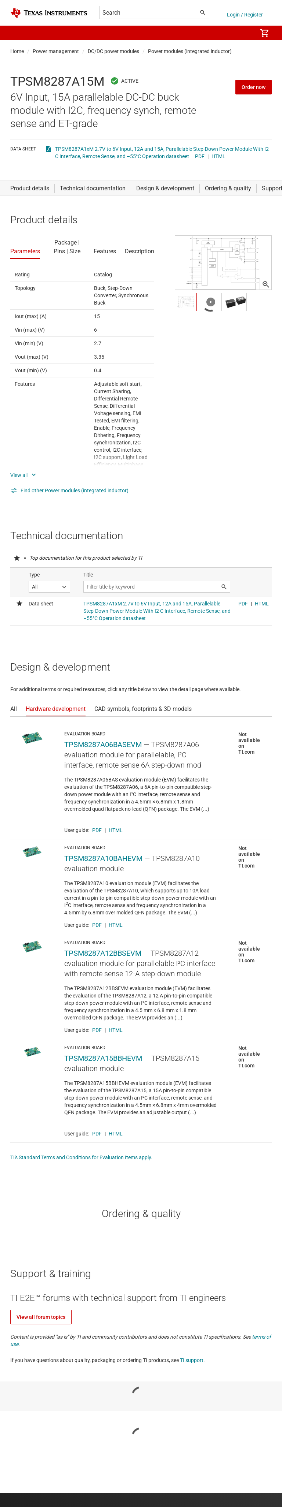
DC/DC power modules (113, 51)
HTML (218, 156)
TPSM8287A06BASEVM (103, 744)
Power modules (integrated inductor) (190, 51)
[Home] (48, 13)
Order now (253, 87)
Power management (56, 51)
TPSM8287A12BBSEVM (102, 953)
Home (17, 51)
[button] (17, 33)
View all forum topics (41, 1317)
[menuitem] (244, 33)
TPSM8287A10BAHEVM (103, 858)
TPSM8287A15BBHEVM (103, 1058)
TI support (191, 1360)
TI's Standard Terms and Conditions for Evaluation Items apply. (81, 1157)
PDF (200, 156)
